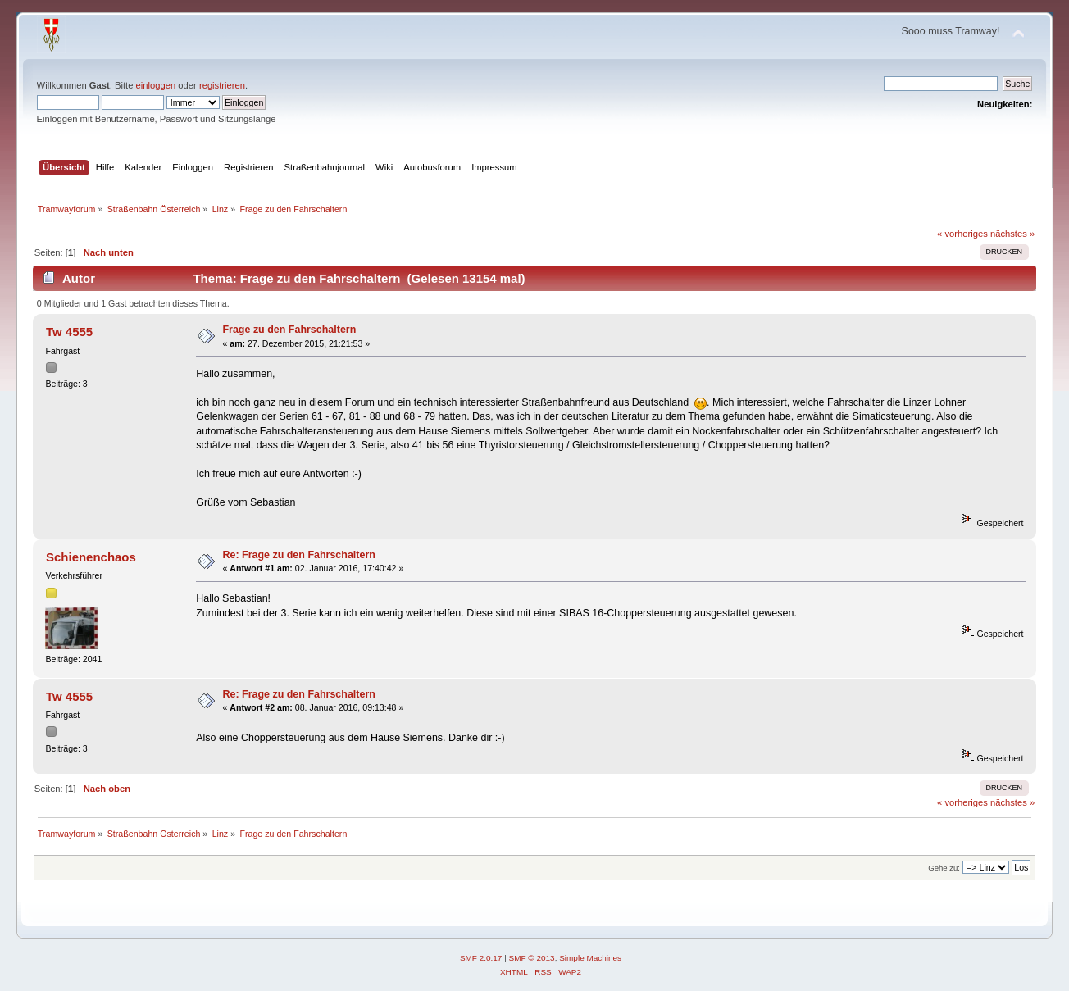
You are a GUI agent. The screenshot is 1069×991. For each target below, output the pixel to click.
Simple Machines (590, 957)
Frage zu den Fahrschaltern (289, 329)
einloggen (156, 85)
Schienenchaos (91, 557)
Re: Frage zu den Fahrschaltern (298, 555)
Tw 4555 (69, 332)
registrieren (222, 85)
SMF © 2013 (532, 957)
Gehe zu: (944, 867)
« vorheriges (962, 234)
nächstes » (1012, 234)
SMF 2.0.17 (481, 957)
